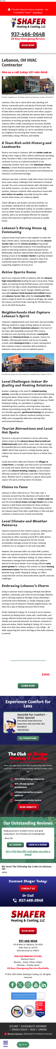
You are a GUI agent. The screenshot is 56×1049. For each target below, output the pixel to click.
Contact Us (28, 888)
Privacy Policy (21, 997)
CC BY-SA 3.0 (49, 97)
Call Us (23, 1045)
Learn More (28, 685)
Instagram (28, 984)
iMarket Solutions (15, 1034)
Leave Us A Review (38, 845)
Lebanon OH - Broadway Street (31, 374)
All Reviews (15, 845)
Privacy (39, 998)
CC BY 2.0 (49, 374)
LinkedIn (43, 984)
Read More (37, 12)
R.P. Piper (4, 374)
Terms (42, 998)
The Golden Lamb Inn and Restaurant (28, 97)
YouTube (35, 984)
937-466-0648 (28, 34)
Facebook (12, 984)
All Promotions (28, 738)
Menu (5, 1046)
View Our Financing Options (28, 956)
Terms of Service (29, 997)
